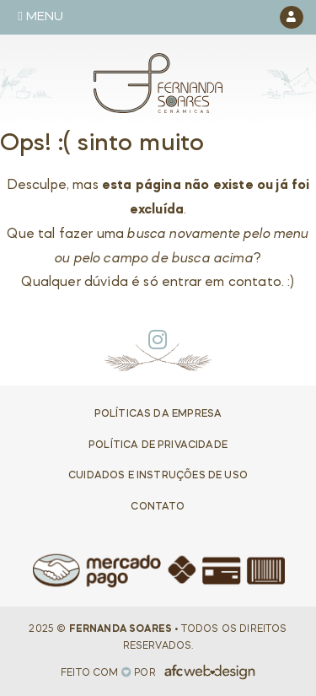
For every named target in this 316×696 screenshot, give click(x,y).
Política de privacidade (158, 445)
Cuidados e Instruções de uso (158, 476)
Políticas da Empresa (158, 414)
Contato (158, 507)
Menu (40, 16)
